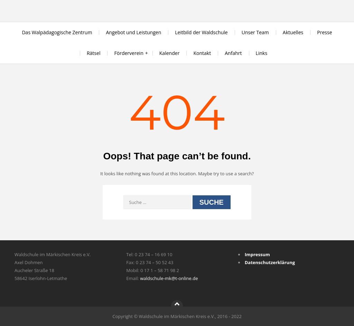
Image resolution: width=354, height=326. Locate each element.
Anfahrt (233, 53)
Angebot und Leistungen (133, 32)
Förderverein (128, 53)
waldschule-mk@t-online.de (169, 278)
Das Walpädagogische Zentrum (57, 32)
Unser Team (255, 32)
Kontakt (202, 53)
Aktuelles (293, 32)
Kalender (169, 53)
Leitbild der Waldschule (201, 32)
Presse (324, 32)
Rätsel (94, 53)
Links (262, 53)
